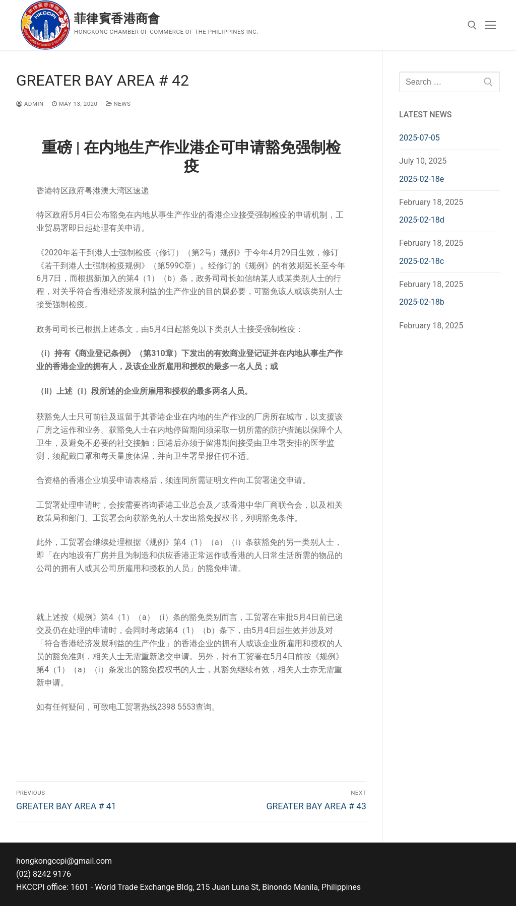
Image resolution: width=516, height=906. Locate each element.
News (118, 103)
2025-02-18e (421, 179)
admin (30, 103)
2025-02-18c (421, 261)
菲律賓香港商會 (117, 19)
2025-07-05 (419, 138)
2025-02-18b (421, 302)
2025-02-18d (421, 220)
